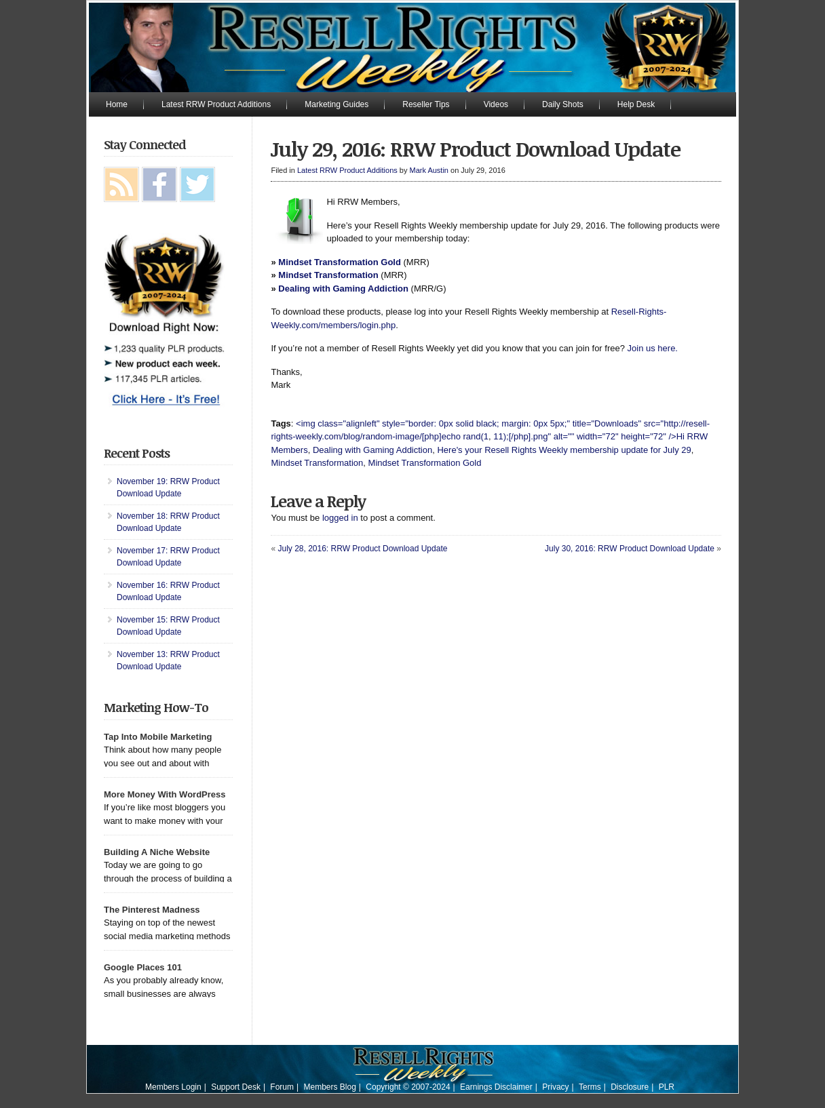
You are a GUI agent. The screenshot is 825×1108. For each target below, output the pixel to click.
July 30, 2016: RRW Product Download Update (629, 548)
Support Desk (236, 1087)
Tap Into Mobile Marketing (158, 737)
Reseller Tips (425, 104)
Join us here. (653, 348)
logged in (340, 518)
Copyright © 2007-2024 (408, 1087)
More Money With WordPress (165, 794)
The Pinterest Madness (152, 910)
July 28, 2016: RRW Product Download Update (362, 548)
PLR (666, 1087)
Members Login (173, 1087)
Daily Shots (562, 104)
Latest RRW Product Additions (216, 104)
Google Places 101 (143, 967)
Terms (590, 1087)
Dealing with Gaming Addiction (343, 288)
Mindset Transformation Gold (339, 262)
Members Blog (329, 1087)
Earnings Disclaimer (496, 1087)
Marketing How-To (156, 707)
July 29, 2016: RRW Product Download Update (475, 149)
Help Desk (636, 104)
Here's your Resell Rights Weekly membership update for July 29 (564, 450)
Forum (282, 1087)
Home (117, 104)
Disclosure (630, 1087)
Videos (496, 104)
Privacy (555, 1087)
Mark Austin (429, 170)
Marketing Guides (336, 104)
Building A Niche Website (157, 852)
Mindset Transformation (328, 275)
